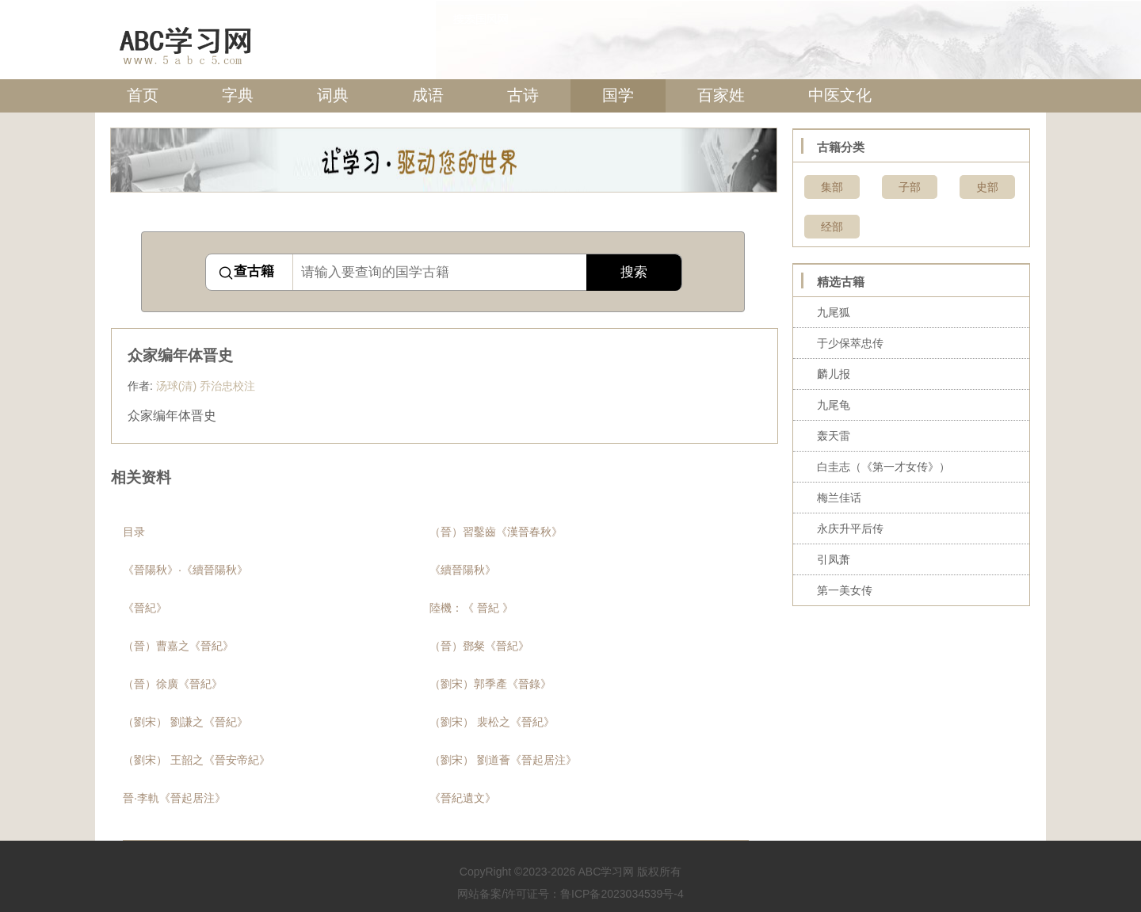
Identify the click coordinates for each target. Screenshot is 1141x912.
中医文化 (840, 95)
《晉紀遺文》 (462, 798)
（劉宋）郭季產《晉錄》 (490, 683)
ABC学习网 (606, 871)
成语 (428, 95)
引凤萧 (833, 559)
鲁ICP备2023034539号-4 (622, 893)
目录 (134, 531)
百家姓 (721, 95)
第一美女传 (844, 590)
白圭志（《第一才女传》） (883, 466)
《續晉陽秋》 (462, 569)
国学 (618, 95)
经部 (832, 226)
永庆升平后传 (850, 528)
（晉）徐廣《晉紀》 (173, 683)
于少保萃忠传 (850, 343)
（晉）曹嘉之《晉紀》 (178, 645)
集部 (832, 187)
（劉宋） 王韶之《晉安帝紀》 (196, 760)
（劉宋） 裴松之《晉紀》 (492, 721)
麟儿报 (833, 374)
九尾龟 (833, 405)
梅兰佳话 (839, 497)
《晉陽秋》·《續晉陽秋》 (185, 569)
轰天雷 (833, 435)
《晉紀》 (145, 607)
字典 (238, 95)
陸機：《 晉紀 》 (471, 607)
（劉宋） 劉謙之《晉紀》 (185, 721)
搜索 (633, 272)
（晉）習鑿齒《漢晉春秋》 (496, 531)
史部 (987, 187)
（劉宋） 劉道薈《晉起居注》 (503, 760)
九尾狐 (833, 312)
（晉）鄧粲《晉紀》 (479, 645)
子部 (910, 187)
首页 (142, 95)
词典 (333, 95)
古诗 (523, 95)
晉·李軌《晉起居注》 (174, 798)
